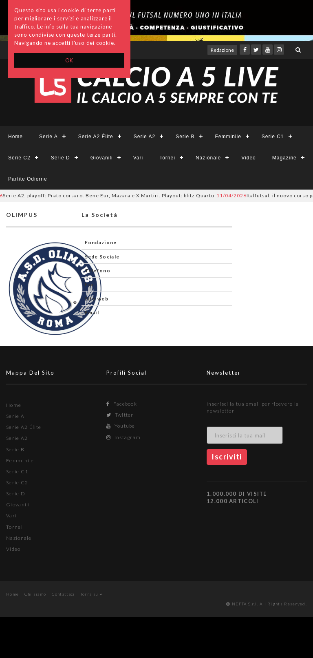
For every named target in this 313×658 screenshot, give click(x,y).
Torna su (91, 594)
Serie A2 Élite (95, 136)
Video (248, 158)
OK (69, 60)
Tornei (167, 158)
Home (15, 136)
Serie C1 (273, 136)
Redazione (222, 50)
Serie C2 (19, 158)
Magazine (284, 158)
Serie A (48, 136)
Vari (138, 158)
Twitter (120, 415)
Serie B (185, 136)
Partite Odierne (27, 179)
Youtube (120, 426)
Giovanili (101, 158)
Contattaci (63, 594)
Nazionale (208, 158)
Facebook (121, 404)
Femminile (228, 136)
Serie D (60, 158)
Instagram (123, 437)
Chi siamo (35, 594)
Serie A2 (144, 136)
